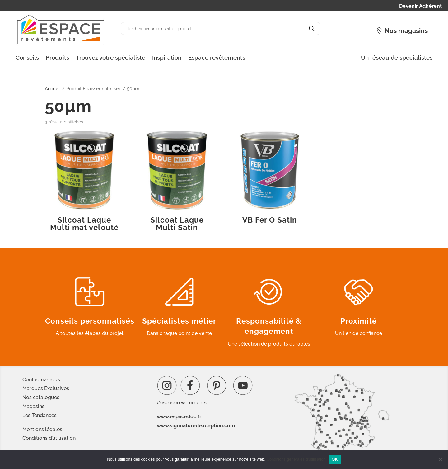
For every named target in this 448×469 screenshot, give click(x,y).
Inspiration (166, 57)
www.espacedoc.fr (179, 417)
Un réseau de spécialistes (396, 57)
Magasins (33, 406)
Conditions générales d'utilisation (296, 459)
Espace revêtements (216, 57)
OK (335, 459)
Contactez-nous (41, 380)
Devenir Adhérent (420, 6)
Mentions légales (42, 429)
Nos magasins (406, 30)
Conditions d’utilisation (49, 438)
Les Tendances (39, 415)
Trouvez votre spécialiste (110, 57)
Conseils (27, 57)
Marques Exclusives (45, 388)
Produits (57, 57)
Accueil (53, 88)
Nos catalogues (40, 397)
